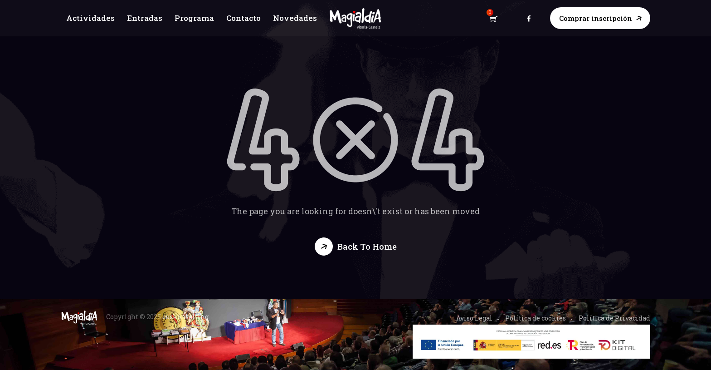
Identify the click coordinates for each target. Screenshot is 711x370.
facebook (529, 18)
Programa (193, 18)
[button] (356, 246)
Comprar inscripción (595, 18)
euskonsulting (185, 316)
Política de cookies (535, 318)
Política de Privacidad (614, 318)
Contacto (244, 18)
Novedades (296, 18)
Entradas (144, 18)
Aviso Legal (474, 318)
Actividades (89, 18)
